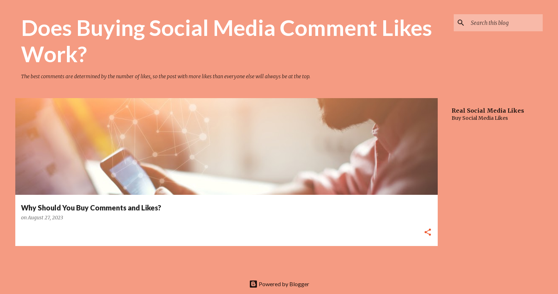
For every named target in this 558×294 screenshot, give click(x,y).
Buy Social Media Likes (480, 118)
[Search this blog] (505, 22)
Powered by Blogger (279, 283)
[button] (427, 232)
